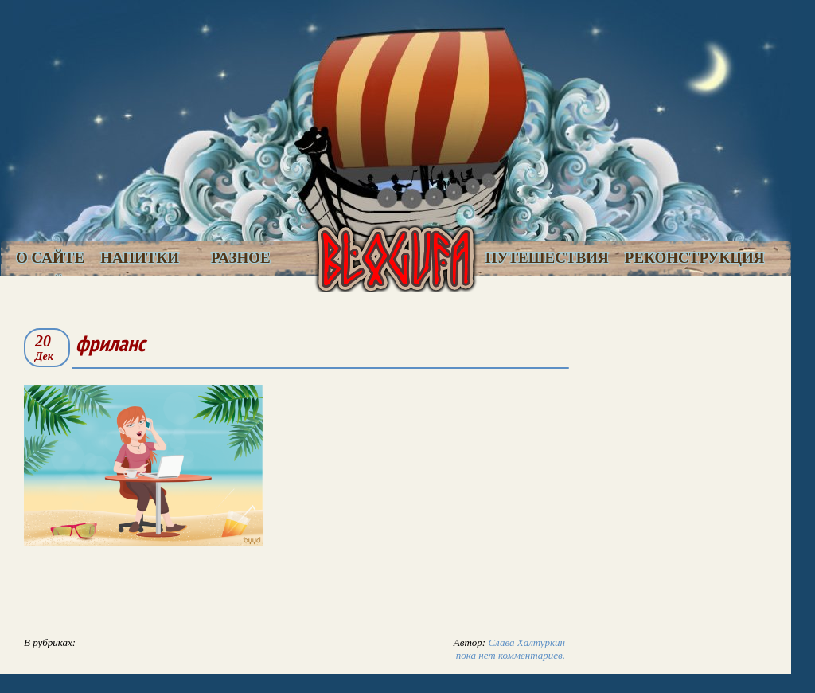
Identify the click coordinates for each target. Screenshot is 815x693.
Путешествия (547, 257)
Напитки (139, 257)
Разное (241, 257)
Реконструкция (695, 257)
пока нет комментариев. (510, 655)
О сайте (50, 257)
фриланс (110, 343)
